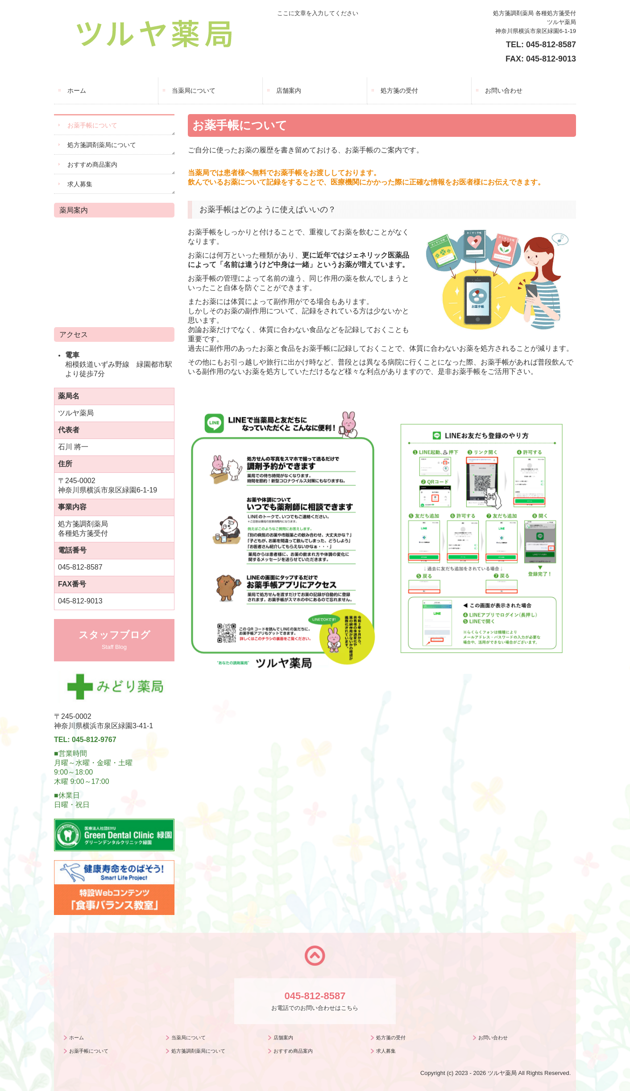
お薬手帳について (92, 125)
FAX (513, 58)
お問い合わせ (503, 90)
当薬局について (194, 90)
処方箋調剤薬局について (101, 144)
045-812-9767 (94, 739)
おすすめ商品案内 (92, 164)
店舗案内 (288, 90)
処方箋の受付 (399, 90)
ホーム (76, 90)
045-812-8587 (551, 44)
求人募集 (79, 184)
